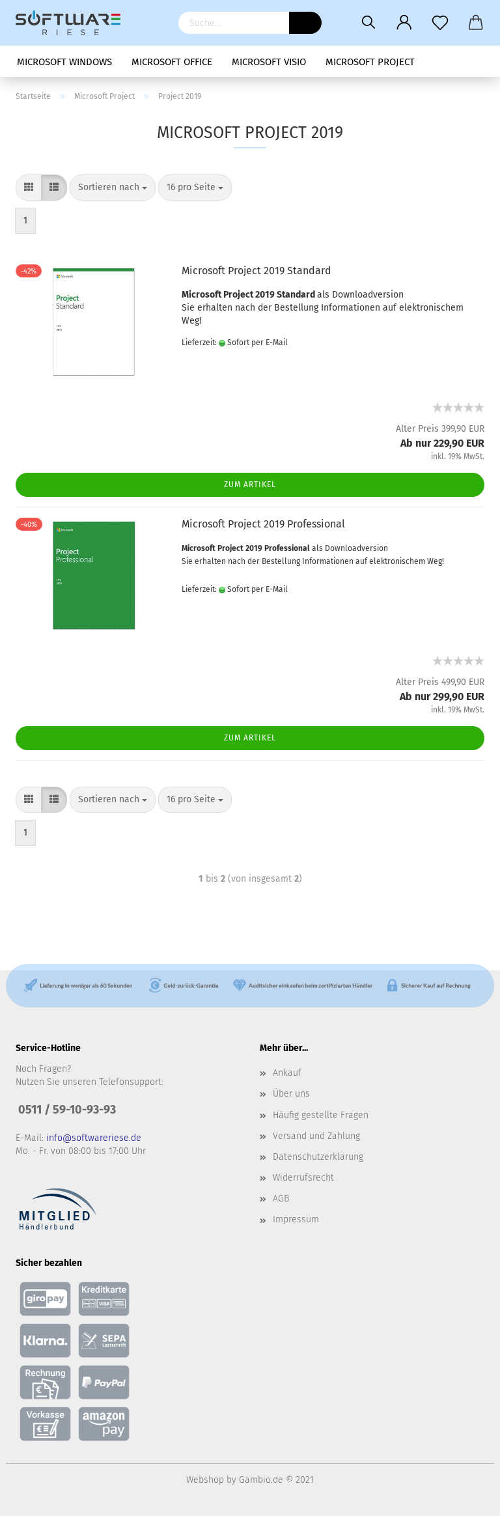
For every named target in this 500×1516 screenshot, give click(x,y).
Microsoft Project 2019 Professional (263, 524)
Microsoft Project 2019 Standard (256, 270)
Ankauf (287, 1072)
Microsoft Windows (64, 62)
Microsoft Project (370, 62)
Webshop (205, 1479)
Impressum (296, 1219)
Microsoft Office (172, 62)
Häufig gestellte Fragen (320, 1115)
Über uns (291, 1093)
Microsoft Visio (269, 62)
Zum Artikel (250, 484)
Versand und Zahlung (316, 1136)
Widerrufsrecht (303, 1177)
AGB (281, 1198)
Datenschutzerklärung (318, 1156)
